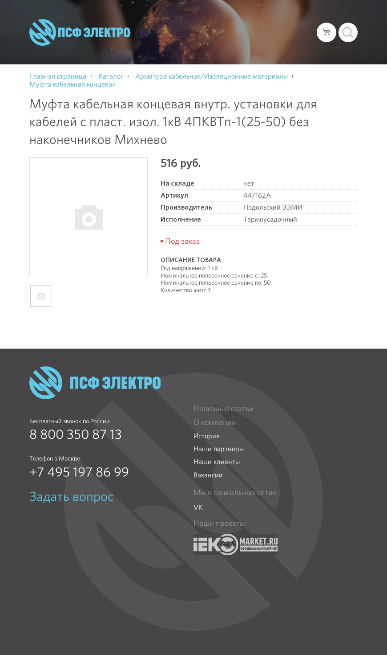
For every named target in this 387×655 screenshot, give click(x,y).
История (207, 436)
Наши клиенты (217, 461)
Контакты (148, 39)
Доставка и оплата (244, 25)
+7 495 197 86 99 (79, 472)
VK (198, 507)
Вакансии (208, 475)
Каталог (192, 25)
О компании (152, 25)
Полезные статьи (224, 408)
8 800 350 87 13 (75, 434)
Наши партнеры (219, 449)
